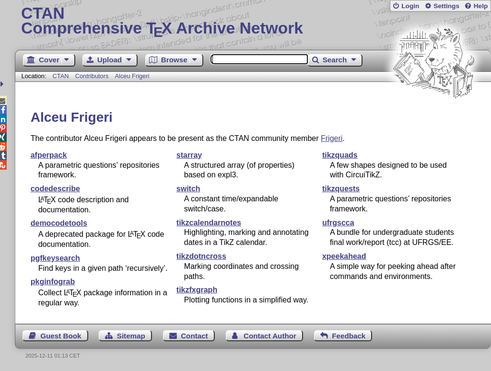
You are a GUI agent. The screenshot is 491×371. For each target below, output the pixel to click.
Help (481, 6)
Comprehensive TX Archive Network (253, 21)
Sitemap (131, 336)
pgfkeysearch (55, 258)
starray (189, 155)
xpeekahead (344, 256)
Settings (446, 6)
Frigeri (331, 138)
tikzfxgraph (196, 290)
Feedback (348, 336)
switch (188, 189)
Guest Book (60, 336)
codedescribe (55, 189)
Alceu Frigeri (132, 76)
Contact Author (270, 336)
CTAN (61, 76)
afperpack (49, 155)
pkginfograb (53, 282)
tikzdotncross (201, 256)
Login (410, 6)
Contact (194, 336)
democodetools (59, 223)
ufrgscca (338, 223)
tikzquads (340, 155)
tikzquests (341, 189)
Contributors (92, 76)
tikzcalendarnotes (208, 223)
